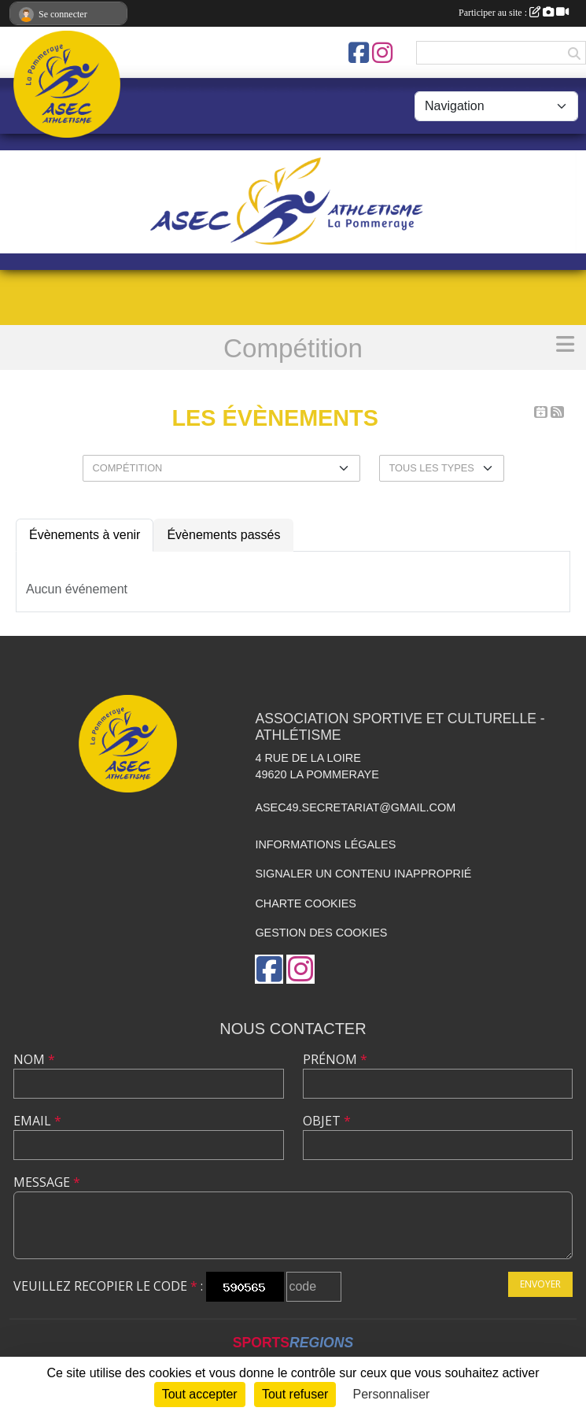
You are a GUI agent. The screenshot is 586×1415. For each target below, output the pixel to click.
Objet (327, 1120)
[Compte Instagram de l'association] (382, 53)
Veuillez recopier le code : (108, 1286)
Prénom (335, 1059)
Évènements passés (223, 534)
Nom (34, 1059)
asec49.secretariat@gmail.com (355, 807)
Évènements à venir (84, 534)
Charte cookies (305, 903)
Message (46, 1182)
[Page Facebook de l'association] (358, 53)
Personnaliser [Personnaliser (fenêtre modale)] (391, 1394)
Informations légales (325, 844)
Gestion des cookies (321, 932)
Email (37, 1120)
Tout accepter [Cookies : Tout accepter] (200, 1394)
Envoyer (540, 1284)
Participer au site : (514, 12)
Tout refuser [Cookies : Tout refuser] (295, 1394)
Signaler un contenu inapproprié (363, 873)
